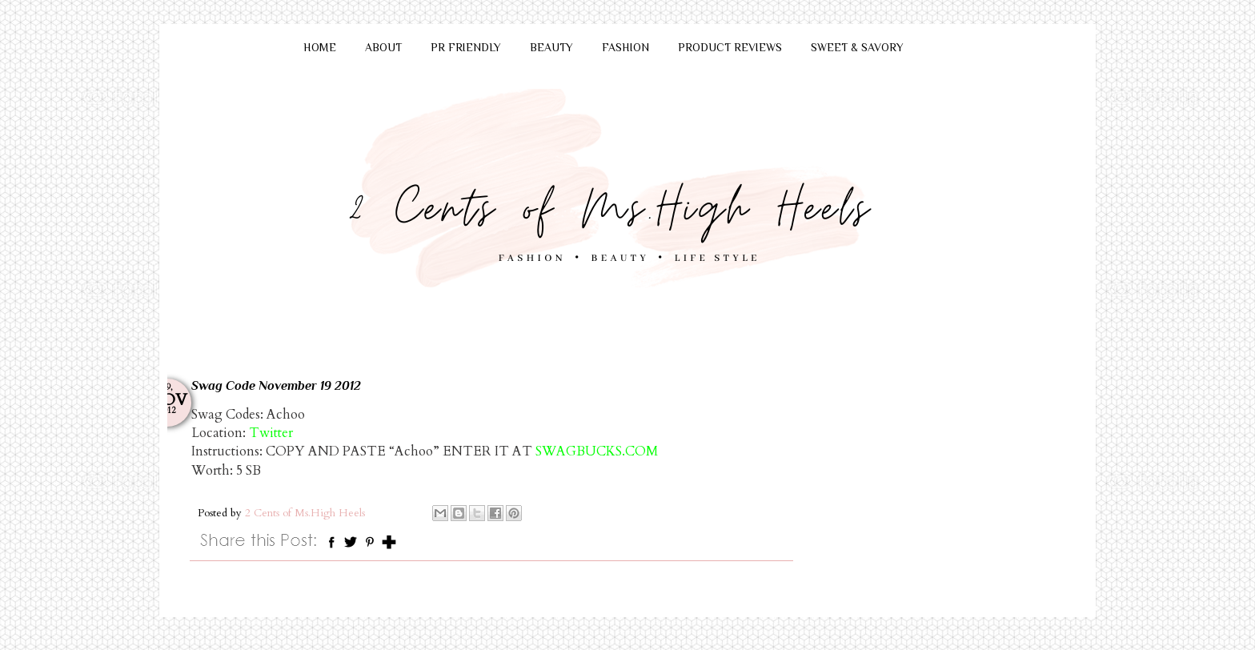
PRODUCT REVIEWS (730, 47)
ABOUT (383, 47)
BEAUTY (551, 47)
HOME (319, 47)
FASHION (625, 47)
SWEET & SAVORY (857, 47)
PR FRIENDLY (466, 47)
